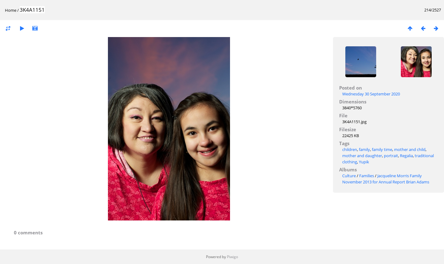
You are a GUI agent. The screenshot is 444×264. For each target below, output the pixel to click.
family (364, 149)
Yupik (364, 162)
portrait (391, 155)
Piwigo (232, 256)
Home (10, 10)
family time (382, 149)
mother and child (410, 149)
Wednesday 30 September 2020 (371, 94)
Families (366, 175)
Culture (349, 175)
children (349, 149)
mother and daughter (362, 155)
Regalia (406, 155)
